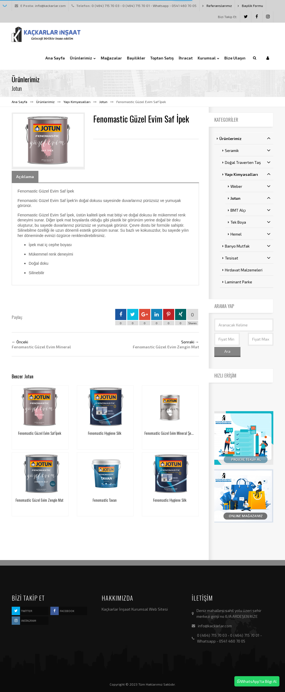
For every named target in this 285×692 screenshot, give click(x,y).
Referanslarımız (217, 6)
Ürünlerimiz (45, 102)
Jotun (103, 102)
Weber (250, 186)
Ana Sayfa (19, 102)
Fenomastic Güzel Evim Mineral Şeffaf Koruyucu (176, 433)
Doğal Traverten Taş (248, 162)
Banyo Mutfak (248, 246)
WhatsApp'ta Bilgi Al (257, 681)
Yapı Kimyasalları (76, 102)
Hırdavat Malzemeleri (243, 270)
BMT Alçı (250, 210)
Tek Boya (250, 222)
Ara (227, 351)
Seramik (248, 150)
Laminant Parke (238, 281)
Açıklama (25, 176)
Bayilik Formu (250, 6)
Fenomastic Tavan (105, 500)
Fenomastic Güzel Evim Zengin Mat (39, 500)
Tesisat (248, 258)
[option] (48, 141)
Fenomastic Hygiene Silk (104, 433)
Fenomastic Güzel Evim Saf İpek (39, 433)
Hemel (250, 234)
